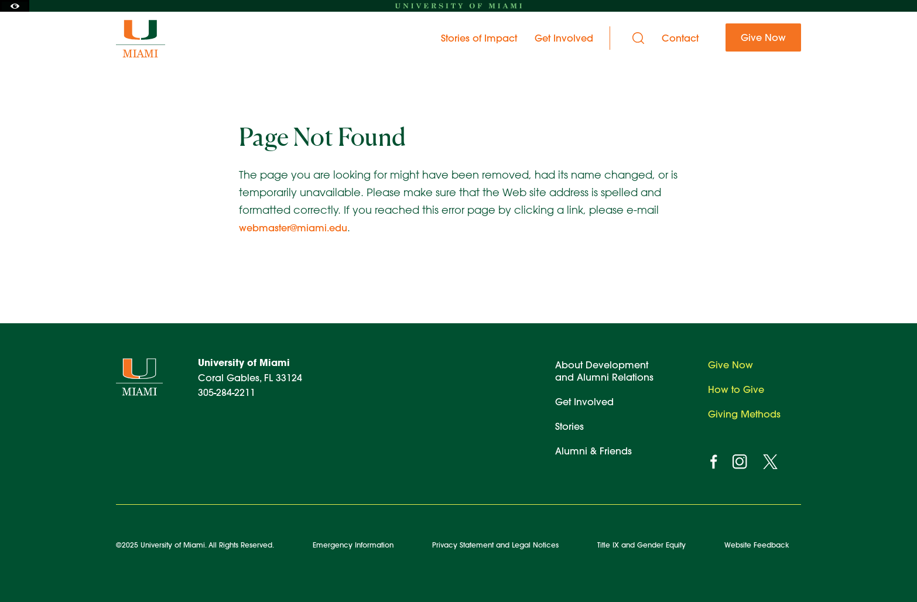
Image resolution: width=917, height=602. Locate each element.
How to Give (736, 389)
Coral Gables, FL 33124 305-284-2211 (250, 377)
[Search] (638, 38)
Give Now (730, 364)
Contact (680, 38)
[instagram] (740, 461)
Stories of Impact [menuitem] (479, 38)
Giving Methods (744, 414)
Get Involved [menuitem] (564, 38)
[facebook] (714, 461)
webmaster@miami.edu (293, 228)
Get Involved (584, 401)
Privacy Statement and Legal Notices (495, 544)
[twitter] (770, 461)
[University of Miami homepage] (458, 6)
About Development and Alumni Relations (604, 370)
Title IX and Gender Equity (641, 544)
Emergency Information (353, 544)
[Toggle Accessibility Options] (14, 6)
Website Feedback (756, 544)
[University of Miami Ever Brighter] (152, 38)
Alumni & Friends (593, 450)
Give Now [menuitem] (763, 37)
